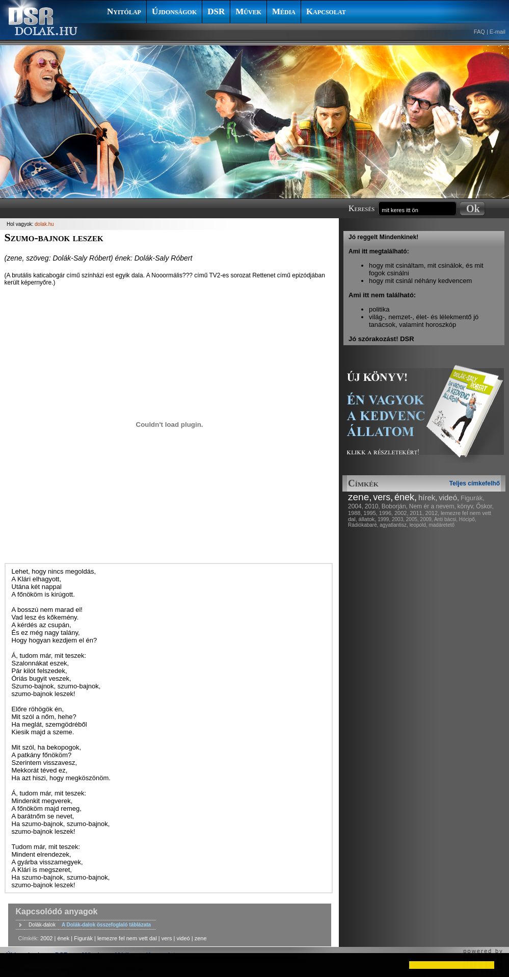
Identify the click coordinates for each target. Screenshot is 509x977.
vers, (383, 497)
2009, (426, 519)
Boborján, (395, 506)
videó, (449, 497)
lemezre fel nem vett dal (127, 938)
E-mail (497, 32)
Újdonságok (174, 11)
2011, (417, 513)
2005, (412, 519)
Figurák (83, 938)
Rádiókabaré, (363, 525)
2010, (372, 506)
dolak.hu (44, 224)
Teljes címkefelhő (474, 483)
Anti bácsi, (446, 519)
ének (63, 938)
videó (183, 938)
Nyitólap (124, 11)
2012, (432, 513)
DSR (216, 11)
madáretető (441, 525)
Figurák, (473, 498)
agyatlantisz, (394, 525)
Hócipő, (467, 519)
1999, (384, 519)
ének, (405, 497)
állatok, (368, 519)
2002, (401, 513)
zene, (359, 497)
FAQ (479, 32)
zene (201, 938)
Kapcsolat (326, 11)
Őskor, (485, 506)
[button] (16, 964)
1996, (386, 513)
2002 (46, 938)
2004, (355, 506)
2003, (398, 519)
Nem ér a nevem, (432, 506)
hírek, (428, 497)
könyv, (466, 506)
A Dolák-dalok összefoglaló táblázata (106, 925)
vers (167, 938)
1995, (370, 513)
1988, (355, 513)
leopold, (418, 525)
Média (284, 11)
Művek (248, 11)
